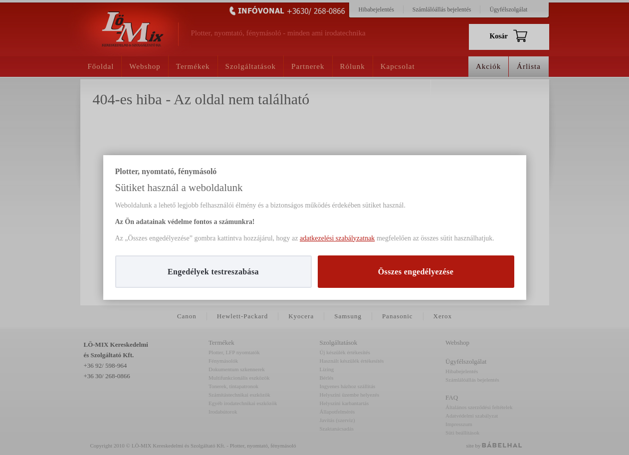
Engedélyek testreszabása (213, 271)
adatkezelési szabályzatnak (337, 238)
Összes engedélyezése (416, 271)
